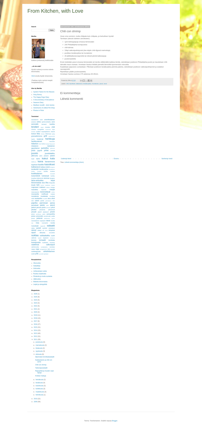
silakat (39, 230)
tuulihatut (45, 242)
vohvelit (53, 249)
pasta (42, 205)
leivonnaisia (36, 183)
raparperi (42, 220)
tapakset (45, 238)
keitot (48, 167)
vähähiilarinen (49, 251)
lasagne (52, 178)
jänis (40, 156)
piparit (40, 212)
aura (53, 122)
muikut (53, 194)
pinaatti (33, 212)
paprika (34, 203)
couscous (48, 129)
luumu (42, 185)
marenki (43, 189)
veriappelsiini (43, 249)
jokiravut (52, 148)
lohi (37, 185)
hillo (40, 144)
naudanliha (38, 198)
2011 (36, 339)
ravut (105, 83)
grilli (45, 136)
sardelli (38, 228)
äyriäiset (46, 254)
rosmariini (45, 223)
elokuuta (39, 354)
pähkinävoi (47, 218)
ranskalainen (35, 220)
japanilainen (35, 148)
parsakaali (35, 205)
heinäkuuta (40, 379)
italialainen (51, 146)
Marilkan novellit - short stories (43, 105)
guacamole (52, 136)
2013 (36, 333)
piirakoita (42, 209)
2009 (36, 402)
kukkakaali (45, 176)
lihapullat (52, 183)
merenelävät (45, 192)
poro (43, 214)
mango (52, 187)
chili (67, 83)
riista (37, 223)
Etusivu (116, 159)
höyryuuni (52, 144)
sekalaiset (52, 228)
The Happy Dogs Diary (41, 97)
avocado (34, 124)
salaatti (51, 225)
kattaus (43, 167)
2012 (36, 336)
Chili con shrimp (40, 365)
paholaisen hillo (50, 200)
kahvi (38, 159)
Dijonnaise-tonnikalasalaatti (44, 357)
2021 (36, 309)
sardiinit (44, 228)
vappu (33, 249)
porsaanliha (51, 214)
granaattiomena (36, 136)
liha (47, 183)
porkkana (38, 214)
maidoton (47, 185)
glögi (53, 134)
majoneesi (35, 187)
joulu (33, 150)
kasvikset (72, 83)
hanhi (33, 139)
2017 (36, 321)
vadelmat (35, 245)
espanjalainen (45, 131)
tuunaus (52, 242)
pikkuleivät (51, 209)
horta (43, 144)
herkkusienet (36, 141)
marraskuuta (40, 345)
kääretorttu (40, 178)
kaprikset (34, 165)
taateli (39, 238)
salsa (33, 228)
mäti (32, 198)
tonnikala (51, 240)
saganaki (42, 226)
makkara (42, 187)
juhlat (46, 150)
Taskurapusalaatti (41, 368)
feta (38, 134)
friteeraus (48, 134)
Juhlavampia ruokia (40, 271)
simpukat (51, 230)
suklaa (35, 235)
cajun (42, 127)
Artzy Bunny (37, 94)
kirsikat (39, 171)
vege (37, 249)
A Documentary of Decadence (43, 100)
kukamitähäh (35, 176)
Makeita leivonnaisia (40, 282)
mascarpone (35, 192)
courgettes (40, 129)
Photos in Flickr (38, 110)
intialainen (34, 146)
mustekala (44, 196)
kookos (52, 171)
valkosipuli (50, 245)
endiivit (38, 131)
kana (40, 161)
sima (46, 230)
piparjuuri (46, 212)
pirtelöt (52, 212)
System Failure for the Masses (43, 92)
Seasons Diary (38, 102)
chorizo (33, 129)
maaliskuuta (40, 392)
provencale (47, 216)
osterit (37, 201)
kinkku (33, 171)
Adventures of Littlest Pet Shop (44, 108)
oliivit (53, 198)
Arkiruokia (36, 268)
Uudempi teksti (66, 159)
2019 (36, 315)
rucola (53, 223)
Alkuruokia (37, 263)
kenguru (52, 167)
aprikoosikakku (46, 122)
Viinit (33, 76)
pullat (53, 216)
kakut (45, 158)
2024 (36, 300)
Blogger (114, 421)
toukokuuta (40, 386)
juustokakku (50, 153)
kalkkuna (33, 162)
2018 (36, 318)
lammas (46, 178)
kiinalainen (52, 169)
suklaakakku (45, 235)
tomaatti (42, 240)
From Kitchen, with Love (55, 11)
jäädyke (46, 156)
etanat (53, 131)
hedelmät (40, 139)
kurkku (53, 176)
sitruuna (42, 233)
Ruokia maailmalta (39, 274)
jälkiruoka (34, 156)
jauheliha (45, 148)
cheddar (47, 127)
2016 (36, 324)
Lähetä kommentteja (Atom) (74, 162)
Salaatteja (36, 266)
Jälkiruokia (37, 279)
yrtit (36, 254)
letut (43, 183)
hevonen (52, 141)
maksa (48, 187)
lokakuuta (39, 348)
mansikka (34, 190)
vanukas (52, 247)
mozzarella (35, 194)
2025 (36, 297)
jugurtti (39, 150)
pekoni (33, 207)
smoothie (52, 232)
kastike (41, 165)
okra (49, 198)
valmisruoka (35, 247)
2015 (36, 327)
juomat (53, 150)
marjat (52, 189)
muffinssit (44, 194)
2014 (36, 330)
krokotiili (52, 173)
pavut (101, 83)
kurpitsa (33, 178)
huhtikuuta (39, 389)
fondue (43, 134)
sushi (53, 236)
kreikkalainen (36, 174)
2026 (36, 294)
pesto (44, 207)
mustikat (52, 196)
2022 (36, 306)
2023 (36, 303)
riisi (32, 223)
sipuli (33, 232)
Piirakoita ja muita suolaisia (42, 276)
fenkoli (33, 134)
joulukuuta (39, 342)
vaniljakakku (44, 247)
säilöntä (33, 238)
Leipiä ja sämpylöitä (40, 284)
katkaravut (79, 83)
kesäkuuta (39, 383)
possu (33, 216)
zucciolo (41, 254)
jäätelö (52, 156)
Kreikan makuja (40, 376)
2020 (36, 312)
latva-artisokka (37, 180)
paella (42, 200)
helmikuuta (39, 395)
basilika (52, 124)
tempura (52, 238)
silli (43, 230)
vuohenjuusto (36, 251)
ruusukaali (35, 226)
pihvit (53, 207)
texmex (33, 240)
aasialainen (35, 119)
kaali (32, 159)
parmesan (44, 203)
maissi (53, 185)
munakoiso (95, 83)
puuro (33, 218)
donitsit (33, 131)
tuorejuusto (36, 242)
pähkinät (39, 218)
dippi (53, 129)
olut (32, 200)
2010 (36, 399)
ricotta (53, 220)
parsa (52, 203)
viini (49, 249)
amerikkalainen (49, 120)
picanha (48, 207)
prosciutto (39, 216)
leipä (53, 180)
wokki (33, 254)
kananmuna (50, 162)
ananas (33, 122)
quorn (53, 218)
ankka (39, 122)
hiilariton (34, 144)
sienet (33, 230)
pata (47, 205)
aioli (41, 119)
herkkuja (50, 138)
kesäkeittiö (35, 169)
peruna (38, 207)
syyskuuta (39, 351)
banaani (44, 124)
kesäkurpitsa (87, 83)
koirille (46, 171)
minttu (53, 192)
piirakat (33, 210)
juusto (34, 153)
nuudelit (45, 198)
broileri (35, 126)
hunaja (47, 144)
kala (52, 158)
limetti (33, 185)
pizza (33, 214)
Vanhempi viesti (166, 159)
